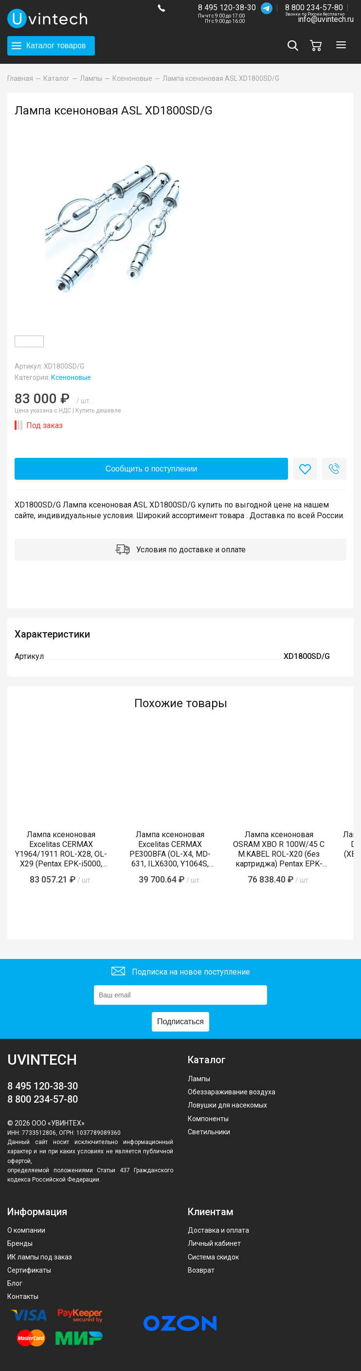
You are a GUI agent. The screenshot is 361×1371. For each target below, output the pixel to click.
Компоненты (208, 1119)
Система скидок (213, 1257)
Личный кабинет (214, 1243)
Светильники (209, 1132)
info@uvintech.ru (326, 19)
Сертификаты (29, 1270)
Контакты (22, 1296)
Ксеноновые (71, 377)
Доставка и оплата (218, 1230)
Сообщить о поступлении (152, 469)
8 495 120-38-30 (227, 7)
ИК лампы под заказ (39, 1257)
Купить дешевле (98, 410)
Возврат (201, 1270)
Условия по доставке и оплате (180, 550)
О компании (26, 1230)
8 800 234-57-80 (314, 8)
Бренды (20, 1243)
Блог (14, 1283)
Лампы (199, 1079)
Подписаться (180, 1021)
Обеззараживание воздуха (231, 1092)
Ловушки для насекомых (227, 1105)
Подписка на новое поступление (180, 972)
